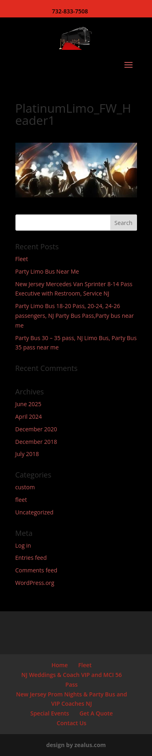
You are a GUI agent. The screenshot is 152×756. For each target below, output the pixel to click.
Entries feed (31, 557)
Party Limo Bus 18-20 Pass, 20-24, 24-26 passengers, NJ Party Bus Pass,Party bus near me (74, 315)
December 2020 (36, 429)
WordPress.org (34, 583)
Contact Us (71, 723)
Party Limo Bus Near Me (47, 271)
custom (25, 487)
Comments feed (36, 570)
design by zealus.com (76, 745)
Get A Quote (96, 713)
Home (59, 665)
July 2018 (27, 454)
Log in (23, 545)
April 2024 (28, 416)
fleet (21, 499)
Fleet (21, 259)
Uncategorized (34, 512)
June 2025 (28, 404)
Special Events (49, 713)
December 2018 (36, 441)
